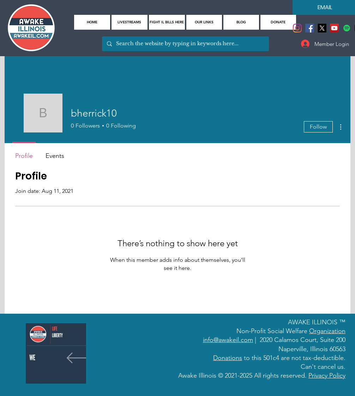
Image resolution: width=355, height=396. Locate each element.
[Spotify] (346, 28)
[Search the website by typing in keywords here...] (185, 43)
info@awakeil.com (228, 340)
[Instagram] (297, 28)
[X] (322, 28)
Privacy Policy (326, 375)
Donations (227, 358)
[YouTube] (334, 28)
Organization (327, 331)
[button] (204, 22)
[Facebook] (309, 28)
